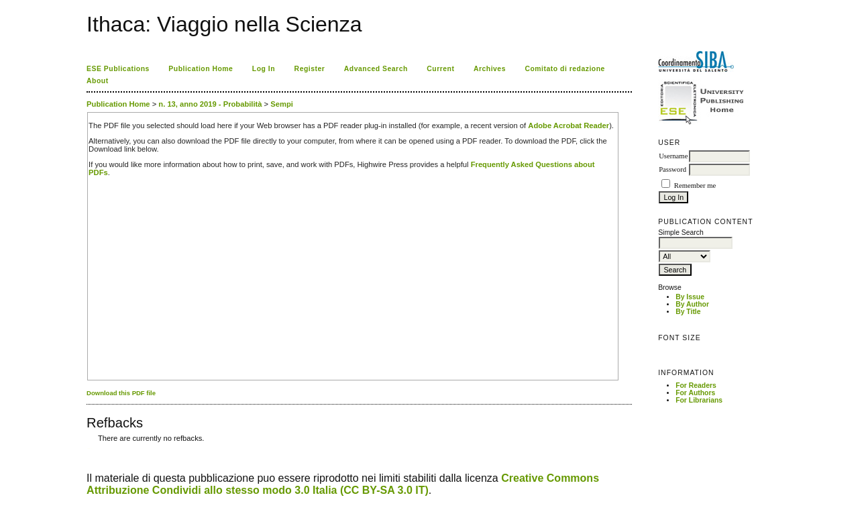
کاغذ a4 (88, 448)
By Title (687, 311)
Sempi (281, 104)
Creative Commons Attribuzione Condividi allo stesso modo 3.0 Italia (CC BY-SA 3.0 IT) (343, 484)
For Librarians (698, 400)
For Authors (695, 393)
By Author (692, 304)
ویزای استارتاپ (90, 448)
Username (673, 156)
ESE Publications (118, 68)
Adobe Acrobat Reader (568, 125)
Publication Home (200, 68)
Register (309, 68)
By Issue (689, 297)
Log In (263, 68)
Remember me (695, 185)
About (98, 81)
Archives (490, 68)
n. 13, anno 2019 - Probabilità (210, 104)
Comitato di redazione (564, 68)
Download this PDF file (121, 393)
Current (440, 68)
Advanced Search (376, 68)
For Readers (695, 385)
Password (672, 169)
